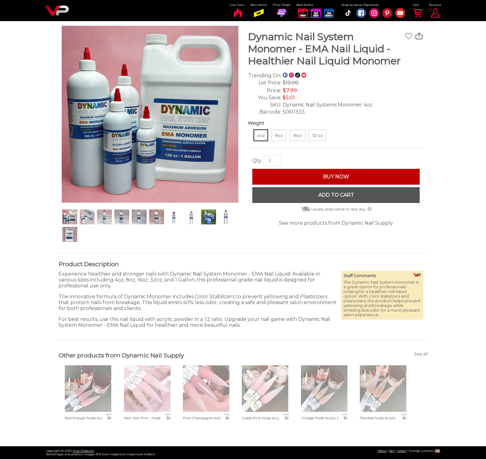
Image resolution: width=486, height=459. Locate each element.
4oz (261, 135)
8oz (279, 135)
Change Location (424, 450)
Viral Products (83, 450)
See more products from (336, 223)
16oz (297, 135)
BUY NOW (336, 177)
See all (420, 354)
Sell (392, 450)
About (382, 450)
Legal (401, 450)
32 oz (317, 135)
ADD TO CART (336, 195)
